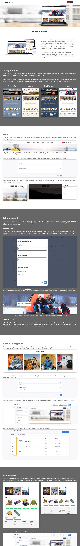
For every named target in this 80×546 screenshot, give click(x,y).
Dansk (69, 2)
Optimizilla (28, 289)
